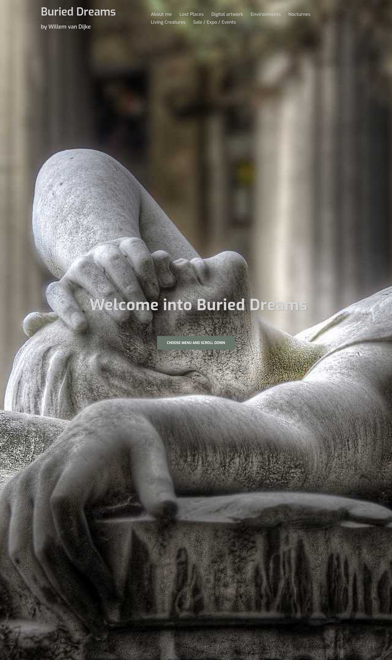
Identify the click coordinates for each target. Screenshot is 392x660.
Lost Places (191, 14)
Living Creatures (168, 22)
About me (161, 14)
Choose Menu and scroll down (196, 342)
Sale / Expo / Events (214, 22)
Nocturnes (299, 14)
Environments (266, 14)
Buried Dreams (78, 12)
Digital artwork (227, 14)
